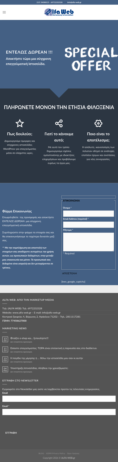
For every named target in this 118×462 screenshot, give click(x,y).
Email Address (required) (76, 219)
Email (5, 393)
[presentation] (86, 261)
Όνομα (67, 207)
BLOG (41, 453)
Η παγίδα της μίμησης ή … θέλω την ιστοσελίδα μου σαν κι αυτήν (46, 358)
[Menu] (4, 12)
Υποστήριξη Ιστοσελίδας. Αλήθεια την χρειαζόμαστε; (39, 367)
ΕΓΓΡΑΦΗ (11, 432)
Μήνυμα (68, 230)
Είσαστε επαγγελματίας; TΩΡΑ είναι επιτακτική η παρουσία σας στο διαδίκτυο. (53, 348)
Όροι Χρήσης (73, 453)
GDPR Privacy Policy (55, 453)
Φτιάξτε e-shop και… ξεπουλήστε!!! (29, 338)
